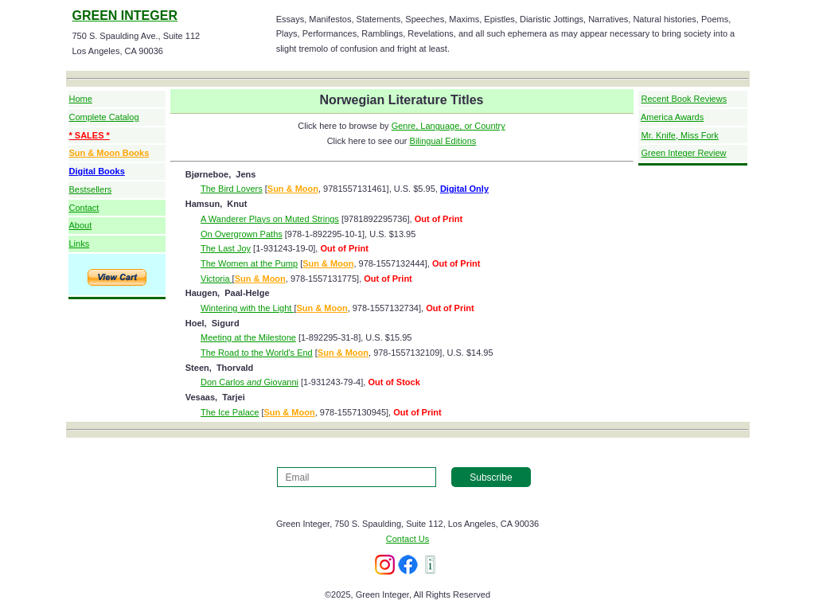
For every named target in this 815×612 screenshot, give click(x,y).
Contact (84, 207)
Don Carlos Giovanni (249, 382)
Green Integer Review (684, 153)
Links (79, 243)
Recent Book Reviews (684, 98)
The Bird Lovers (232, 188)
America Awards (672, 117)
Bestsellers (90, 189)
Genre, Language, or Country (448, 126)
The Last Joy (226, 248)
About (80, 225)
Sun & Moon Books (109, 153)
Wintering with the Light (247, 308)
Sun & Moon (292, 188)
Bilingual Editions (443, 141)
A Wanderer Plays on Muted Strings (270, 219)
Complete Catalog (104, 117)
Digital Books (97, 171)
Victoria (216, 278)
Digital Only (464, 188)
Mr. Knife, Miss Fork (680, 135)
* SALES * (89, 135)
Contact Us (407, 539)
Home (80, 98)
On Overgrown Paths (242, 234)
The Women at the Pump (249, 263)
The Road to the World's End (257, 352)
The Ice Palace (230, 412)
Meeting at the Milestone (248, 337)
